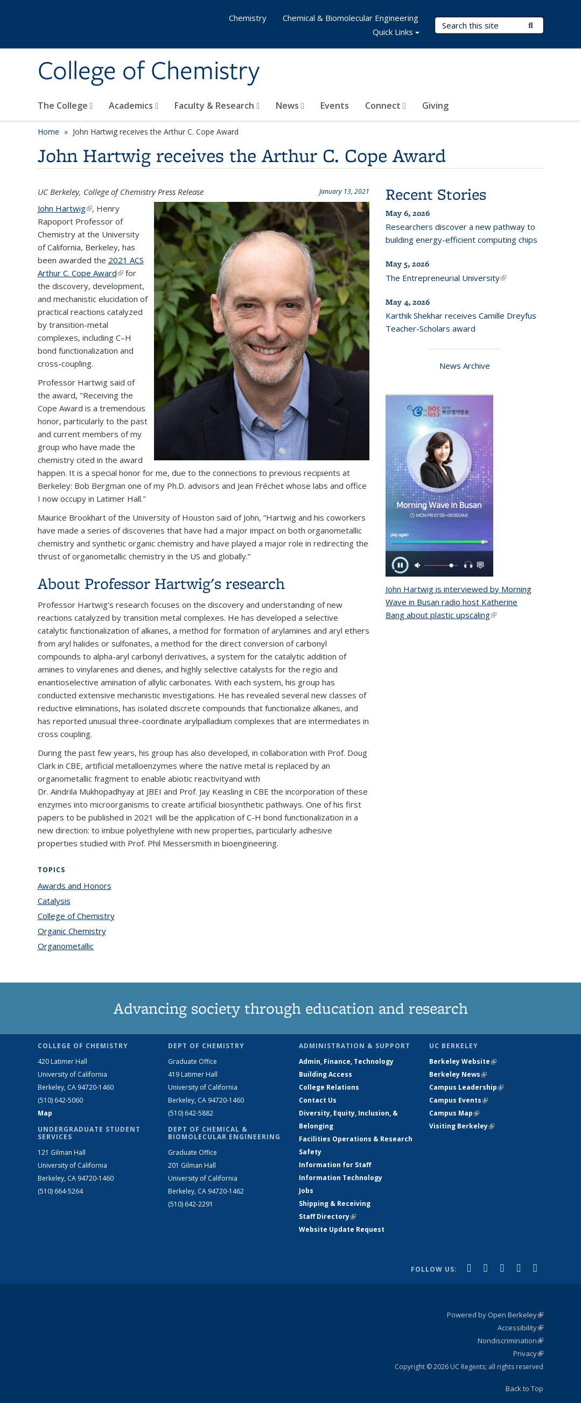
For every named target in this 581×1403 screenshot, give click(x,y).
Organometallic (66, 946)
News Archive (464, 365)
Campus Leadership (466, 1087)
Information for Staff (335, 1164)
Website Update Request (341, 1229)
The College (65, 105)
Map (45, 1113)
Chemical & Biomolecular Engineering (350, 17)
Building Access (325, 1074)
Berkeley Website (462, 1061)
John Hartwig (65, 208)
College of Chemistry (149, 71)
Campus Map (454, 1113)
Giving (435, 105)
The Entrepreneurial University (446, 277)
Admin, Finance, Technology (346, 1061)
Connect (385, 105)
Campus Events (458, 1100)
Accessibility (520, 1327)
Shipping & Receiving (334, 1203)
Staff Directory (327, 1216)
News (290, 105)
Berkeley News (458, 1074)
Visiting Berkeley (461, 1126)
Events (334, 105)
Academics (133, 105)
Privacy (528, 1353)
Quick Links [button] (396, 33)
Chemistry (248, 17)
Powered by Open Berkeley (495, 1315)
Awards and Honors (74, 885)
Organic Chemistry (72, 930)
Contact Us (318, 1100)
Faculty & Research (217, 105)
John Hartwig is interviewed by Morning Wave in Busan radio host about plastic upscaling (458, 602)
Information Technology (340, 1177)
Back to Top (524, 1388)
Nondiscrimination (510, 1340)
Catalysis (54, 900)
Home (48, 132)
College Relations (329, 1087)
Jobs (306, 1190)
